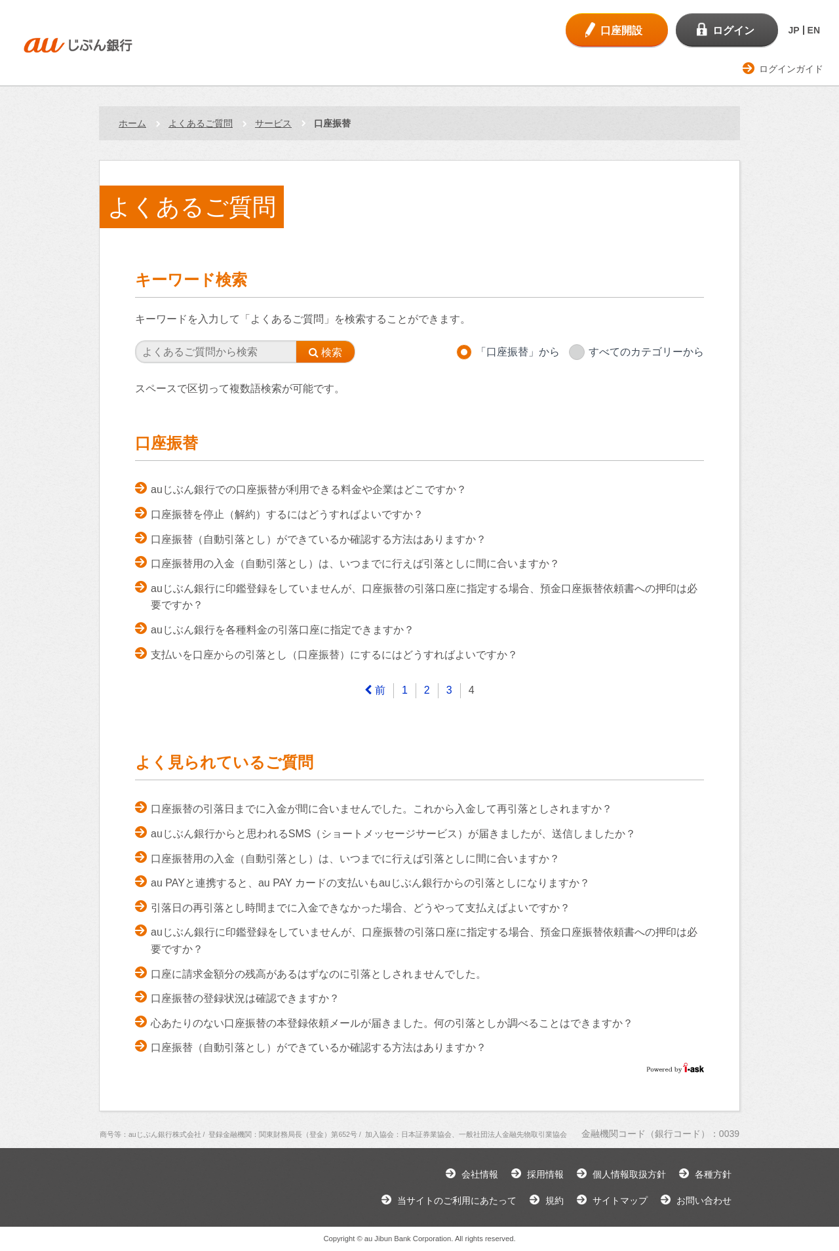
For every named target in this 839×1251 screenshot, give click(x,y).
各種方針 (713, 1174)
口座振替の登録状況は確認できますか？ (245, 998)
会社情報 (479, 1174)
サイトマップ (620, 1200)
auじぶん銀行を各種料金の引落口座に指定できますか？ (282, 629)
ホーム (132, 123)
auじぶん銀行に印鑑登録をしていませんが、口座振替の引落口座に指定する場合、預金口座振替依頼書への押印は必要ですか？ (424, 597)
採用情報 (545, 1174)
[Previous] (375, 690)
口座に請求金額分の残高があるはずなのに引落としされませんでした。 (318, 974)
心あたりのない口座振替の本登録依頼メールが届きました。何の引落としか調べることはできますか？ (392, 1023)
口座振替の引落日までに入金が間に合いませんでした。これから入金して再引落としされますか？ (381, 808)
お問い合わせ (704, 1200)
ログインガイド (791, 69)
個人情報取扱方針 (629, 1174)
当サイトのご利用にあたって (457, 1200)
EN (814, 30)
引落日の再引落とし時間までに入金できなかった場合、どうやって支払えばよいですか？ (360, 907)
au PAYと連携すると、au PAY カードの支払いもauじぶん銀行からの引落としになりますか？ (370, 882)
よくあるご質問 (200, 123)
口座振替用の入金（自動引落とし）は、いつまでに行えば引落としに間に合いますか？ (355, 563)
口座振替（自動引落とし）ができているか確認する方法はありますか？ (318, 539)
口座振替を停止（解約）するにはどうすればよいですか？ (287, 514)
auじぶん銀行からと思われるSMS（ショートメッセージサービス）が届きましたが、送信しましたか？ (393, 833)
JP (793, 30)
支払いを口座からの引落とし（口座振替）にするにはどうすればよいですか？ (334, 654)
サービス (273, 123)
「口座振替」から (518, 351)
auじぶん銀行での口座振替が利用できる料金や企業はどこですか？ (309, 489)
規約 (554, 1200)
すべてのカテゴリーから (646, 351)
